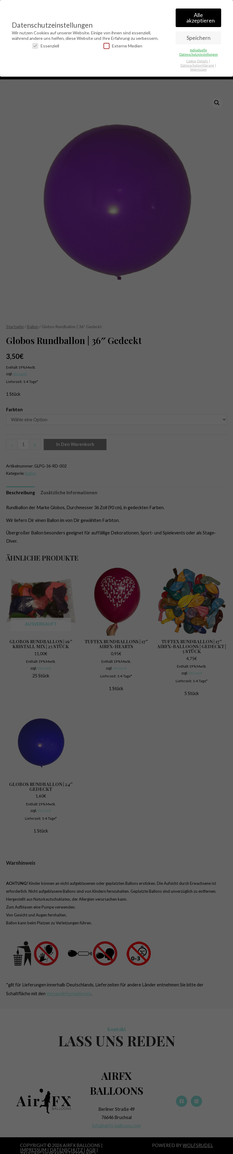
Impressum (198, 69)
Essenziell (45, 45)
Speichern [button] (199, 37)
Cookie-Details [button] (197, 60)
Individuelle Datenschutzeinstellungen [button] (198, 51)
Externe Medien (122, 45)
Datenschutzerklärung (197, 65)
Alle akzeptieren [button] (200, 17)
